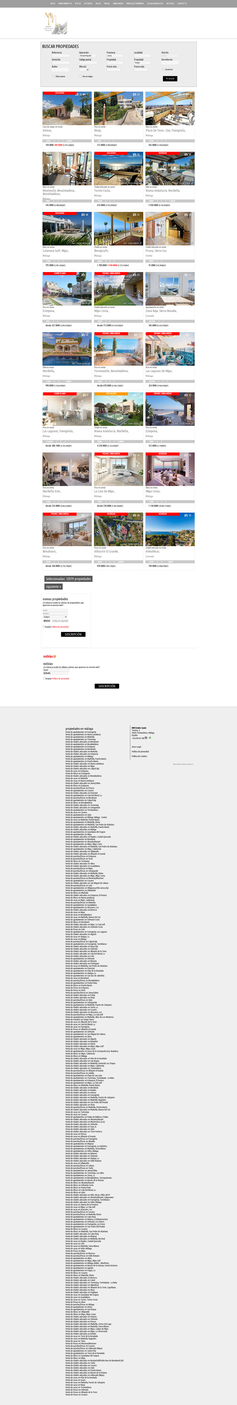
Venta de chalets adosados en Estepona (81, 754)
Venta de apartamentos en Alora (78, 1036)
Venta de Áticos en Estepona (77, 785)
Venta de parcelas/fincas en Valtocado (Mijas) (83, 1348)
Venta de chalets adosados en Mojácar (81, 1236)
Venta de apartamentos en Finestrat (80, 968)
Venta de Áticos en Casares (76, 1229)
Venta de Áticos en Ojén (75, 1192)
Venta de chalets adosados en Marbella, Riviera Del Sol (87, 1109)
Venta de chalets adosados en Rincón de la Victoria (86, 1373)
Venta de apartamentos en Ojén (78, 815)
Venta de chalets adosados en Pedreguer (82, 963)
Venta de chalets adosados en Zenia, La (81, 1007)
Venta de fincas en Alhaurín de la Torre (81, 1392)
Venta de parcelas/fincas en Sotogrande (81, 871)
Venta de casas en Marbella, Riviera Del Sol (82, 917)
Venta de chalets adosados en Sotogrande (82, 807)
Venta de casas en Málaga (76, 939)
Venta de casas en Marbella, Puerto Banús (82, 820)
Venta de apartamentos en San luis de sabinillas (84, 975)
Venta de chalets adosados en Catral (80, 1280)
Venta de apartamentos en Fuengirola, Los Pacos (85, 1224)
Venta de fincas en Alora (75, 1302)
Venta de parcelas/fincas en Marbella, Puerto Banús (86, 1107)
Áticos (78, 3)
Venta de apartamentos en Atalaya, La (80, 973)
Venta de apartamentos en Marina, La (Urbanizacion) (86, 1219)
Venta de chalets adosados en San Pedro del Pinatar (86, 1102)
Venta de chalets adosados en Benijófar (81, 1041)
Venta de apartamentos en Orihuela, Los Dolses (84, 1221)
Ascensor (167, 69)
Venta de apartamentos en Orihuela (79, 958)
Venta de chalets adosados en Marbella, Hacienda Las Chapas (90, 1063)
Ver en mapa (86, 76)
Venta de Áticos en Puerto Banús (78, 985)
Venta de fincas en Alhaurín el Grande (80, 1029)
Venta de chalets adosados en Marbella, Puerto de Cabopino (90, 1097)
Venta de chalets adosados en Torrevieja (82, 805)
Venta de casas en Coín (74, 1243)
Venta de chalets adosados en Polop (80, 995)
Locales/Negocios (155, 3)
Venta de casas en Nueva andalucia (79, 781)
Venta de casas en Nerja (75, 1385)
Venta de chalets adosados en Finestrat (81, 793)
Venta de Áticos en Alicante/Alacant (79, 1182)
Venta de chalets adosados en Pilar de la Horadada (86, 1058)
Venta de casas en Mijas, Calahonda (79, 900)
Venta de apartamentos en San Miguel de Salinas (85, 1034)
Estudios (88, 3)
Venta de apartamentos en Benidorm (80, 839)
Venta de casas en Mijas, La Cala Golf (80, 1207)
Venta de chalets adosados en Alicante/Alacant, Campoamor (89, 1197)
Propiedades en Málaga (79, 728)
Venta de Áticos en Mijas (75, 1358)
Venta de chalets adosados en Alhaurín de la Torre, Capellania (90, 1287)
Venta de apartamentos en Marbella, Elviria (82, 822)
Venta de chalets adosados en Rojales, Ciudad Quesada (88, 837)
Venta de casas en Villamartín (77, 1163)
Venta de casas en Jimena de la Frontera (81, 1204)
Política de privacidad (60, 627)
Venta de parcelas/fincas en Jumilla (79, 1073)
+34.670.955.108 (139, 738)
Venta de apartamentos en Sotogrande (81, 1002)
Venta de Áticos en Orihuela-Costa (79, 1185)
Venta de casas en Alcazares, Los (78, 1209)
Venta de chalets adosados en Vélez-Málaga (83, 1202)
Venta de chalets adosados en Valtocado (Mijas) (84, 1375)
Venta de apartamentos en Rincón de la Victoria (84, 1180)
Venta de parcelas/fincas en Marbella (80, 902)
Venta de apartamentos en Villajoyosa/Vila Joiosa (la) (86, 888)
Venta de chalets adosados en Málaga (80, 829)
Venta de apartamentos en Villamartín (80, 890)
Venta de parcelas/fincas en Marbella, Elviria (83, 1214)
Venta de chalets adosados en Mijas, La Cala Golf (85, 924)
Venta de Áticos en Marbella (76, 893)
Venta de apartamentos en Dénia (78, 1307)
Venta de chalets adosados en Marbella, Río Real (85, 1239)
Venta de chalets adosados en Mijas (80, 766)
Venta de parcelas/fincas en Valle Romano (82, 1256)
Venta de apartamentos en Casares (79, 790)
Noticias (170, 3)
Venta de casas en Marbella (76, 778)
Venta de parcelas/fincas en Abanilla (80, 1141)
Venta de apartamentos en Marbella (79, 737)
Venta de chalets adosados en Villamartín (82, 851)
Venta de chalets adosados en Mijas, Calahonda (84, 1066)
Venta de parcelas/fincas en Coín (78, 885)
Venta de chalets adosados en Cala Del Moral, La (85, 954)
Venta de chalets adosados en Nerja (80, 997)
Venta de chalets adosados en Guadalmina (82, 866)
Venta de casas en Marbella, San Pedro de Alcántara (86, 966)
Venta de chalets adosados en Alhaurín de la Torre (85, 951)
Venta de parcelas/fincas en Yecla (79, 858)
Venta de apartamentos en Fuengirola (80, 732)
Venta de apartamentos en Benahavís (80, 749)
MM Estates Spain (139, 728)
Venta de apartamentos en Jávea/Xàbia (81, 1170)
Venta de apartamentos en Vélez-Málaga (81, 1151)
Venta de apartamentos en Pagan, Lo (80, 1270)
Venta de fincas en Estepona (77, 988)
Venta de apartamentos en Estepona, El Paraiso (84, 1080)
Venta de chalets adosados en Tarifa (80, 1363)
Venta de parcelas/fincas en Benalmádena (82, 980)
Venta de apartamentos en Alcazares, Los (82, 907)
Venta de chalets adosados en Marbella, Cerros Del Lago (88, 1324)
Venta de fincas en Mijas (75, 1251)
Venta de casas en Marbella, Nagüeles (80, 1338)
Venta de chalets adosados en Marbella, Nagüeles (85, 1100)
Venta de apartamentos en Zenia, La (80, 1175)
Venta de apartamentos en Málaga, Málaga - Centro (86, 817)
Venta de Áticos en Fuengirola (77, 773)
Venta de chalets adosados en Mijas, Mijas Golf (84, 1046)
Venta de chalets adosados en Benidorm (81, 1087)
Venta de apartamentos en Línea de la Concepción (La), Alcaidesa (91, 1051)
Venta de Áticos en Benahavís (77, 922)
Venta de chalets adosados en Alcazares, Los (83, 1012)
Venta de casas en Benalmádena (78, 915)
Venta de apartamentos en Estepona (80, 746)
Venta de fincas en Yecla (75, 990)
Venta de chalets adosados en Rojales (80, 1090)
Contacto (182, 3)
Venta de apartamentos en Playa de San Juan (83, 1075)
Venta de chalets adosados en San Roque (82, 1061)
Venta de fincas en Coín (75, 929)
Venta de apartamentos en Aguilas (79, 1268)
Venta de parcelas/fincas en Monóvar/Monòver (84, 878)
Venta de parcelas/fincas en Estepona (80, 856)
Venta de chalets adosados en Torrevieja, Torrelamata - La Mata (91, 1282)
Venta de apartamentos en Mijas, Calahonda (83, 849)
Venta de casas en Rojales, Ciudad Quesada (83, 1241)
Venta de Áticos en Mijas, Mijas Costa (80, 1314)
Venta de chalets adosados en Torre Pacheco (83, 1131)
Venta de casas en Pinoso (75, 1134)
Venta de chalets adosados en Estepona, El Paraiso (86, 895)
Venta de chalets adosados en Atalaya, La (82, 1158)
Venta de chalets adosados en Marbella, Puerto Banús (87, 827)
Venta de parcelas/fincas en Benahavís (81, 798)
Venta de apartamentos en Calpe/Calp (80, 800)
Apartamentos (65, 3)
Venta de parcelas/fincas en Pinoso (79, 788)
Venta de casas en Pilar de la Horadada (81, 1377)
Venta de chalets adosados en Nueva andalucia (84, 763)
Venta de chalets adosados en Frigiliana (81, 1292)
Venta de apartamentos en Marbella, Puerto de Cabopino (88, 1005)
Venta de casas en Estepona (76, 771)
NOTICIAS (48, 656)
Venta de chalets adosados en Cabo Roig (82, 1234)
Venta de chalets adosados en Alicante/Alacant (84, 1119)
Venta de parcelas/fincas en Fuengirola (81, 1139)
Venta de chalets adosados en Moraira (81, 961)
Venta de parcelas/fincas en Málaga (79, 1304)
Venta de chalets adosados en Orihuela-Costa (84, 927)
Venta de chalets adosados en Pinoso (80, 1321)
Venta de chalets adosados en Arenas (80, 1092)
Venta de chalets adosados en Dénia (80, 1044)
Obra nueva (118, 3)
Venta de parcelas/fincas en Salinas (79, 1165)
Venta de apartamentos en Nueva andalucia (83, 734)
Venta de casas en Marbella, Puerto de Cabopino (85, 1382)
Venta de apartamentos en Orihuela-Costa (82, 919)
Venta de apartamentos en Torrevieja (80, 739)
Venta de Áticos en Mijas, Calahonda (80, 1053)
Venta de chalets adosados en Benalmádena (83, 776)
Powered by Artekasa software (183, 764)
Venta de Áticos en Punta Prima (78, 1187)
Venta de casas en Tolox (75, 1341)
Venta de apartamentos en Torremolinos (81, 810)
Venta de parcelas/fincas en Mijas (79, 868)
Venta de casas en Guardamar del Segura (82, 1295)
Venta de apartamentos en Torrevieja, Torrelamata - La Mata (89, 1078)
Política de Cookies (139, 756)
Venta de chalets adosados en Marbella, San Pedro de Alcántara (91, 846)
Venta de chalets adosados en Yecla (80, 1105)
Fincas (107, 3)
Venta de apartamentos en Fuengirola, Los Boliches (86, 1146)
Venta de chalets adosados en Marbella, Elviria (84, 873)
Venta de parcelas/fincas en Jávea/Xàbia (81, 992)
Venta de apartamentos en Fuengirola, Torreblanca (86, 944)
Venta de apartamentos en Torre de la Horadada (84, 1353)
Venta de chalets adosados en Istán (79, 1368)
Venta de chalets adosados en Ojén (79, 1129)
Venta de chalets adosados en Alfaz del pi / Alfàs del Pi (87, 1195)
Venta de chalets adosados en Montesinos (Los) (85, 1122)
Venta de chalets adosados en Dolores (81, 1316)
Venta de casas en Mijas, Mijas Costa (80, 1049)
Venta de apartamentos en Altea (78, 1258)
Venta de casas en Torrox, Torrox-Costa (81, 1299)
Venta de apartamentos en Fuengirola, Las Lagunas (86, 932)
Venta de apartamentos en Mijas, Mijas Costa (83, 844)
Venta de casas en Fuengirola (77, 1027)
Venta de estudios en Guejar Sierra (79, 1019)
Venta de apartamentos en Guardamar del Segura (85, 832)
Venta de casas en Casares (76, 812)
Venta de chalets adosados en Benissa (81, 910)
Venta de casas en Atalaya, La (77, 936)
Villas (98, 3)
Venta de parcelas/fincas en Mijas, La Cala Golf (84, 1014)
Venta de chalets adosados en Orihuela (81, 949)
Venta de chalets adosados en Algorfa (80, 934)
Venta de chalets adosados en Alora (80, 1290)
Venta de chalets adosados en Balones (81, 1153)
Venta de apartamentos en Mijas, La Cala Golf (83, 1083)
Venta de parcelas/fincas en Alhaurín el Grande (84, 1070)
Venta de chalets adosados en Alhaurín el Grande (85, 854)
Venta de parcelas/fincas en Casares (80, 1212)
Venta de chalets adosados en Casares (81, 1010)
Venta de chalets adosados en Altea (80, 863)
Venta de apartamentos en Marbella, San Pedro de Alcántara (89, 824)
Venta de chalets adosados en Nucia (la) (81, 946)
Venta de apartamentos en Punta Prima (81, 983)
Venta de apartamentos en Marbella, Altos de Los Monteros (89, 1017)
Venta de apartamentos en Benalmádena (81, 744)
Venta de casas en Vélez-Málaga (78, 1248)
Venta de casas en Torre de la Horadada (81, 1336)
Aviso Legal (136, 747)
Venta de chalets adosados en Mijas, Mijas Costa (85, 876)
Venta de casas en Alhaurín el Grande (80, 1136)
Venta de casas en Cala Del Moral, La (80, 1024)
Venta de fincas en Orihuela (76, 1390)
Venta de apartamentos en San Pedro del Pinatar (85, 1226)
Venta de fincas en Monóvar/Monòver (80, 1343)
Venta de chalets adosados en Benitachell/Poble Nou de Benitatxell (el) (94, 1360)
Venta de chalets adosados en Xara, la (80, 1126)
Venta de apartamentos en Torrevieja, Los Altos (84, 1173)
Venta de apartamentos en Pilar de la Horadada (84, 971)
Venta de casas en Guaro (75, 1380)
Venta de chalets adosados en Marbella (81, 751)
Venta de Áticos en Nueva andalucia (79, 897)
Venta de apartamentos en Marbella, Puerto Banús (85, 759)
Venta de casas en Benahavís (77, 978)
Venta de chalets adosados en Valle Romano (83, 1161)
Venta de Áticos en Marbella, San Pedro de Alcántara (86, 1231)
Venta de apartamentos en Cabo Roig (80, 1217)
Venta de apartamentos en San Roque (80, 1309)
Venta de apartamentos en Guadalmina (81, 905)
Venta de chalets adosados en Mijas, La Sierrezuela (86, 1331)
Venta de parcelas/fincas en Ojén (78, 1000)
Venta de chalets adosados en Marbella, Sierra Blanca (87, 1326)
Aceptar (57, 627)
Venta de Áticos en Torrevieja (77, 861)
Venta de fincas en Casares (76, 1394)
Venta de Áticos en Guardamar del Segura (82, 1355)
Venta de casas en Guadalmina (77, 1297)
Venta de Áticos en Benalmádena (78, 802)
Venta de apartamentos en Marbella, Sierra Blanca (85, 1148)
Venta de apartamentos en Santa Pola (80, 1351)
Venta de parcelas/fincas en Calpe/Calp (81, 941)
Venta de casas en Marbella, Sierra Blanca (82, 1246)
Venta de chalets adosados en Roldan (80, 1334)
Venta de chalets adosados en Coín (79, 956)
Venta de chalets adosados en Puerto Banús (83, 1370)
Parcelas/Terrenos (135, 3)
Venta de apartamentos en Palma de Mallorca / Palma (86, 1117)
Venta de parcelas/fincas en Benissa (80, 1253)
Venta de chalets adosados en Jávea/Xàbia (82, 783)
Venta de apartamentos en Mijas (78, 834)
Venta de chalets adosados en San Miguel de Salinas (86, 883)
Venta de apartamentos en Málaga (79, 756)
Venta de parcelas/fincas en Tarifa (79, 1168)
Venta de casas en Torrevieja (77, 1112)
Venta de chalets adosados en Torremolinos (83, 1068)
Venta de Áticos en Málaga (76, 1056)
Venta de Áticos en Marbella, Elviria (79, 1275)
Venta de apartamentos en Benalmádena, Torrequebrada (88, 1178)
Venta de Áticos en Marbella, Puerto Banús (82, 1085)
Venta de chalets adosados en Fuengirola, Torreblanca (87, 1200)
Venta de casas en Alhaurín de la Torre (81, 1022)
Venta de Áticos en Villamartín (77, 1312)
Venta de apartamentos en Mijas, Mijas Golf (83, 1260)
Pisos (52, 3)
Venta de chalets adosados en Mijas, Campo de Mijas (86, 1329)
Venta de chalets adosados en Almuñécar (82, 1285)
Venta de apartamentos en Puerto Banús (81, 761)
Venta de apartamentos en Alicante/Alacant (82, 841)
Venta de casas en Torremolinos (78, 1387)
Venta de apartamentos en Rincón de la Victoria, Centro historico (91, 1265)
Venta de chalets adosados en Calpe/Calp (82, 768)
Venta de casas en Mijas (75, 912)
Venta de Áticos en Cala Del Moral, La (80, 1190)
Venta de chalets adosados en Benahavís (82, 742)
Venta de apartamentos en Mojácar (79, 1144)
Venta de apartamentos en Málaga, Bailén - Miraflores (87, 1263)
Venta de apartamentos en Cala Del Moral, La (83, 795)
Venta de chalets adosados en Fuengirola (82, 1095)
